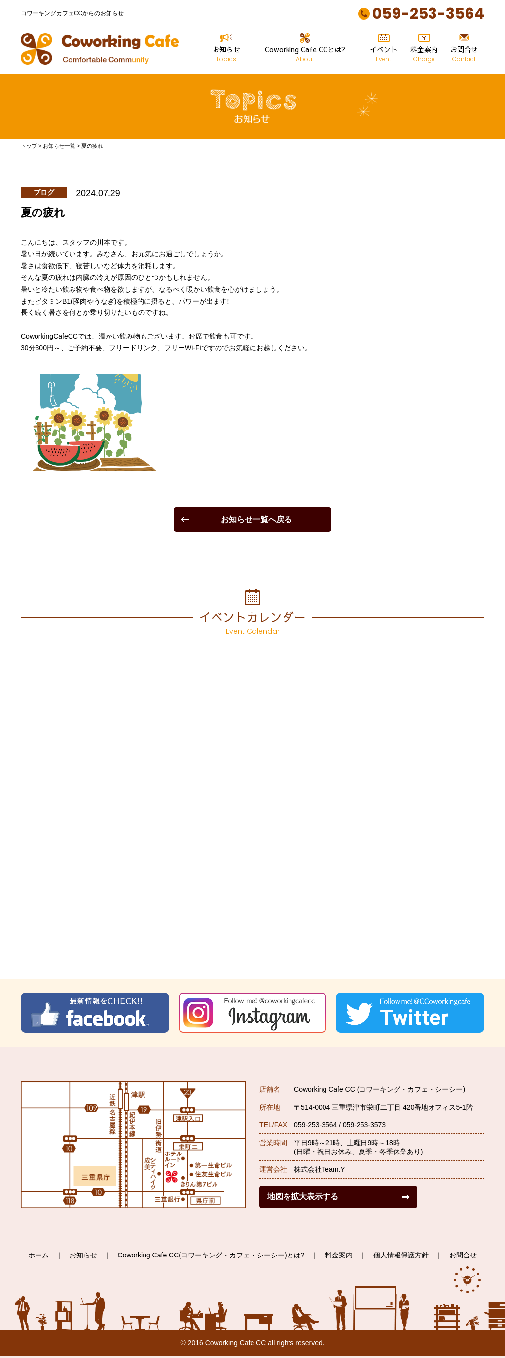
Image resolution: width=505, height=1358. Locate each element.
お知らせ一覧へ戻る (256, 519)
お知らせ (226, 48)
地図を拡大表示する (302, 1196)
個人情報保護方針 (401, 1255)
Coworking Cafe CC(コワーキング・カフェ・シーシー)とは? (211, 1255)
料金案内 (424, 48)
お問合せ (464, 48)
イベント (383, 48)
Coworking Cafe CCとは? (305, 48)
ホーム (38, 1255)
